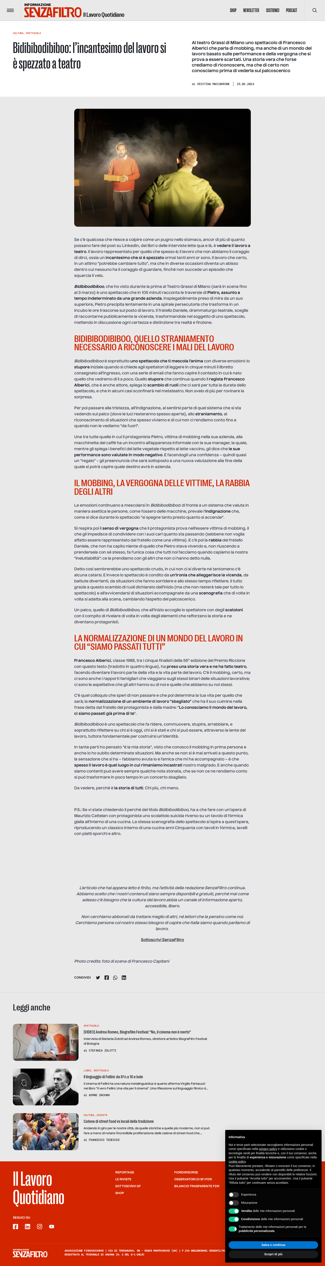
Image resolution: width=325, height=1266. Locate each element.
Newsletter (251, 10)
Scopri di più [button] (273, 1256)
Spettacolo (33, 33)
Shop (233, 10)
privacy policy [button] (268, 1151)
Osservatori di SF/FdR (193, 1179)
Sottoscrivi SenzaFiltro (162, 940)
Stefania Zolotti (102, 1050)
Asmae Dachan (99, 1095)
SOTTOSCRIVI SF (128, 1186)
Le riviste (123, 1179)
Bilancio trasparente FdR (196, 1186)
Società (102, 1115)
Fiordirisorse (186, 1172)
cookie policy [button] (237, 1164)
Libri (87, 1070)
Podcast (291, 10)
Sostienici (272, 10)
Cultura (18, 33)
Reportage (124, 1172)
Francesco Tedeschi (104, 1140)
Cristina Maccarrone (213, 84)
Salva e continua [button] (273, 1247)
